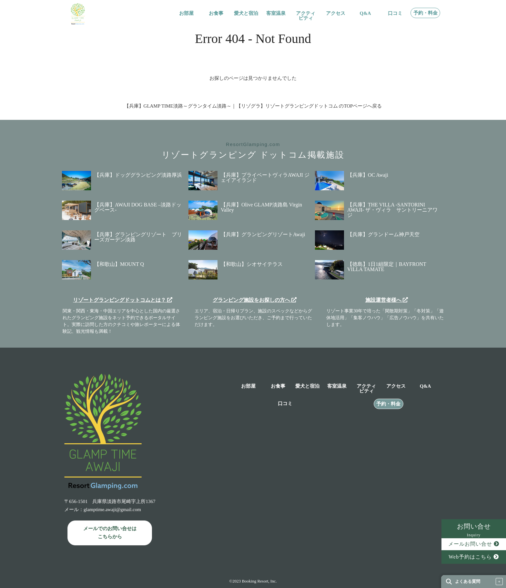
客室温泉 (276, 13)
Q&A (365, 13)
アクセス (335, 13)
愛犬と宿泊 (246, 13)
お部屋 (186, 13)
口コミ (395, 13)
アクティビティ (305, 16)
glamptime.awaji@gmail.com (112, 509)
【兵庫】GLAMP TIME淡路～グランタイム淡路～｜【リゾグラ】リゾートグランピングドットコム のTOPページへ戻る (253, 106)
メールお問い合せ (473, 544)
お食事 (216, 13)
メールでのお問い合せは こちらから (110, 533)
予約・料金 (425, 13)
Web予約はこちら (474, 557)
